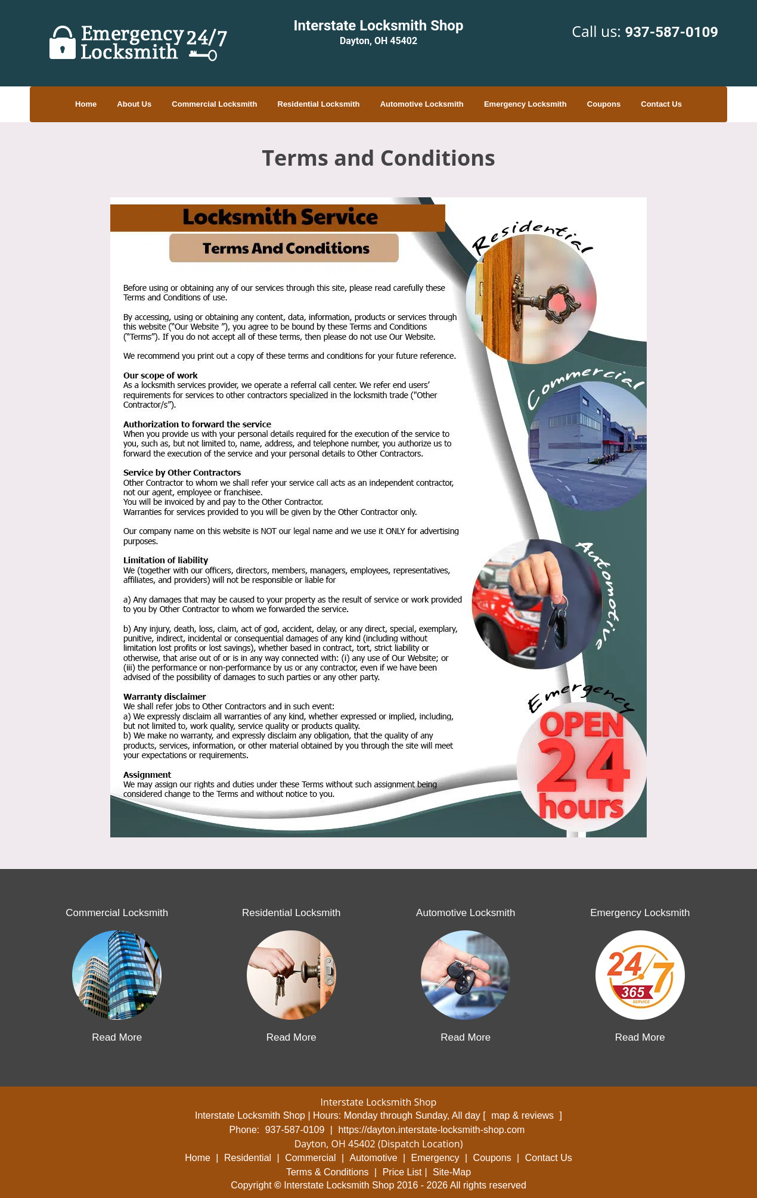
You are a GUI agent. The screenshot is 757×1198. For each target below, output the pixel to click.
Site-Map (452, 1172)
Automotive (374, 1158)
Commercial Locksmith (214, 104)
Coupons (604, 104)
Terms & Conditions (327, 1172)
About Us (134, 104)
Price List (402, 1172)
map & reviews (523, 1115)
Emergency (435, 1158)
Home (86, 104)
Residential (247, 1158)
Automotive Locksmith (422, 104)
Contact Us (661, 104)
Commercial (310, 1158)
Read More (117, 1037)
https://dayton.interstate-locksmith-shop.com (431, 1130)
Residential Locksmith (319, 104)
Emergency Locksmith (525, 104)
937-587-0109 (671, 32)
